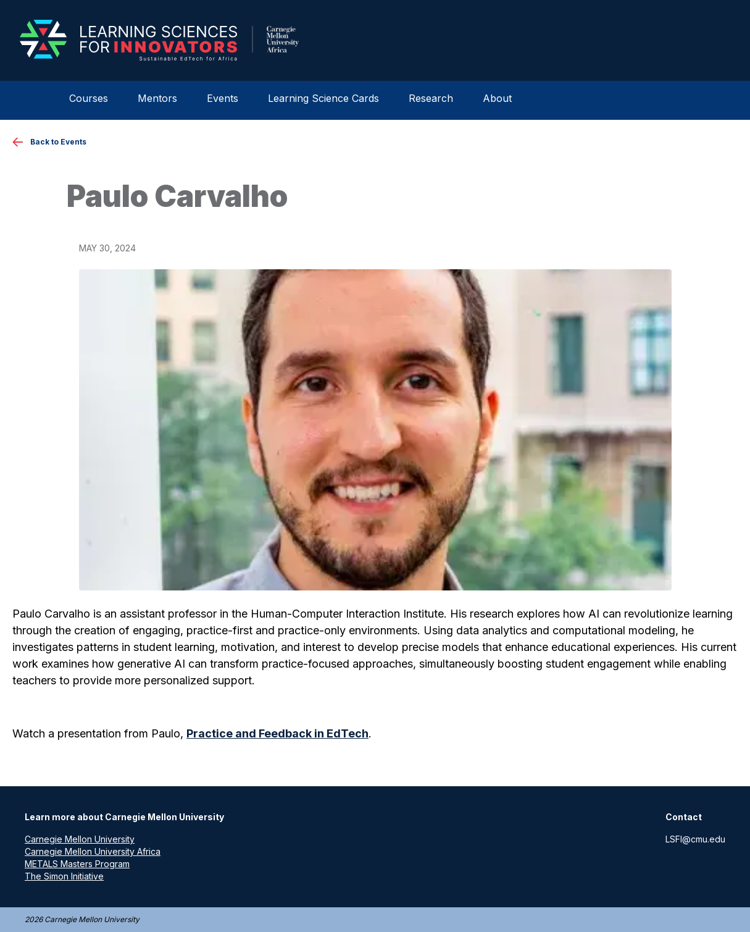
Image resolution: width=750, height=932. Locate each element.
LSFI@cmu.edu (695, 839)
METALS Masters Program (77, 864)
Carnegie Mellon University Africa (92, 851)
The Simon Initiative (64, 876)
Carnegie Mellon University (80, 839)
